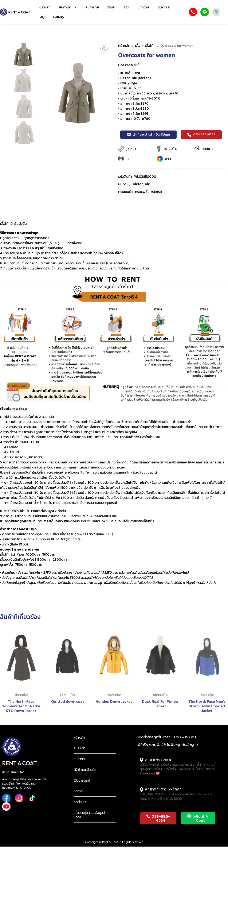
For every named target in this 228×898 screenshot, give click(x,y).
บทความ (143, 7)
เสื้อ (137, 45)
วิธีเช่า (111, 7)
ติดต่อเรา (163, 7)
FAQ (41, 16)
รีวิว (126, 7)
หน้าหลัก (45, 7)
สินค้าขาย (92, 7)
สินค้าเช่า (68, 7)
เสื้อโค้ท (150, 45)
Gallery (58, 16)
